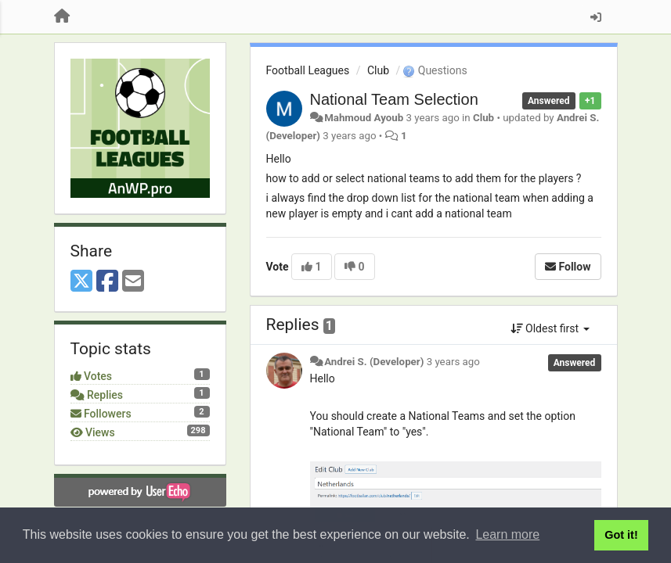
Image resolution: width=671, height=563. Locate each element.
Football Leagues (308, 70)
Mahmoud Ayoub (363, 118)
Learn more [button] (507, 534)
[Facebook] (107, 282)
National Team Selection (394, 99)
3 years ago (453, 362)
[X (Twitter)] (81, 282)
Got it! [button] (620, 535)
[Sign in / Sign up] (596, 17)
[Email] (133, 282)
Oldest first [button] (550, 328)
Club (378, 70)
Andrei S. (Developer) (374, 362)
